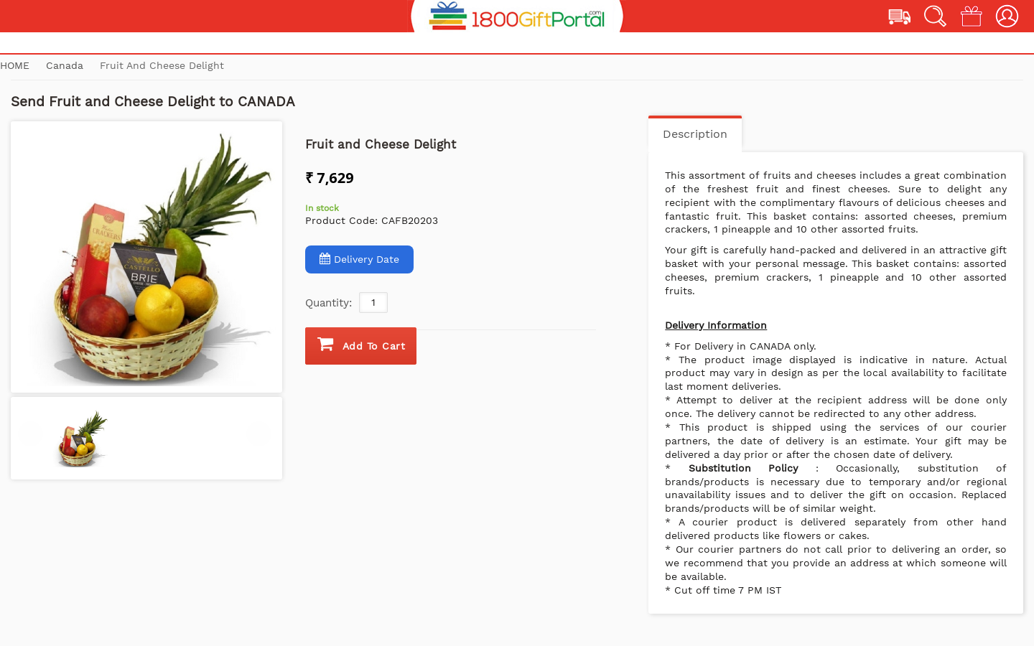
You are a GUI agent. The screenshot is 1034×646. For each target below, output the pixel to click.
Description (695, 134)
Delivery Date (359, 259)
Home (14, 65)
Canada (66, 65)
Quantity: (328, 302)
